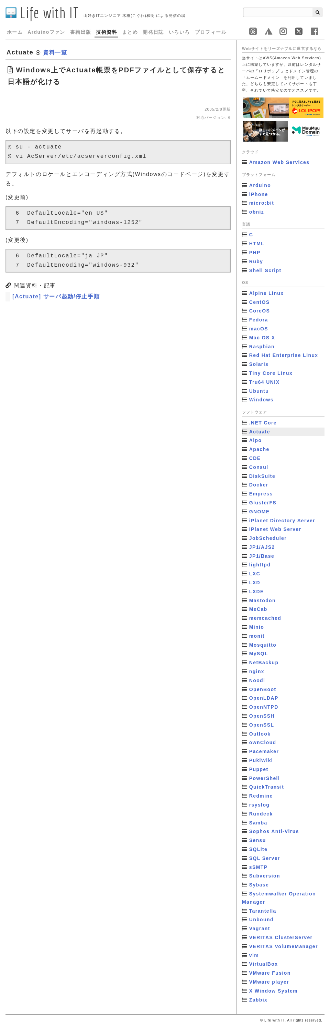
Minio (256, 627)
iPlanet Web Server (275, 529)
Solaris (259, 364)
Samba (258, 822)
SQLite (258, 849)
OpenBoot (262, 689)
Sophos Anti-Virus (274, 831)
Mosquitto (262, 645)
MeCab (258, 609)
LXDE (256, 591)
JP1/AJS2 (262, 547)
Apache (259, 449)
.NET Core (263, 422)
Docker (258, 485)
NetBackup (264, 662)
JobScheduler (268, 538)
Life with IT (42, 12)
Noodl (257, 680)
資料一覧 (55, 52)
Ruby (256, 261)
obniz (256, 212)
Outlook (260, 734)
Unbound (261, 919)
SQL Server (264, 858)
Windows (261, 399)
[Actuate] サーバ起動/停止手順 (56, 296)
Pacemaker (264, 751)
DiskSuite (262, 476)
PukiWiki (261, 760)
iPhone (258, 194)
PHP (255, 252)
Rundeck (261, 814)
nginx (256, 671)
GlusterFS (263, 502)
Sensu (257, 840)
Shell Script (265, 270)
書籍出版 (80, 32)
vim (254, 955)
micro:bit (261, 203)
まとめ (130, 32)
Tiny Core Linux (271, 373)
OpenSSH (262, 716)
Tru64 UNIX (264, 382)
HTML (256, 243)
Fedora (258, 319)
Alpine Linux (266, 293)
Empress (261, 493)
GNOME (259, 511)
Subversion (264, 876)
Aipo (255, 440)
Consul (258, 467)
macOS (258, 328)
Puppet (258, 769)
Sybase (259, 885)
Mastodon (262, 600)
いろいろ (179, 32)
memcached (265, 618)
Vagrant (259, 928)
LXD (254, 582)
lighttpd (260, 564)
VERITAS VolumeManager (283, 946)
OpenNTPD (263, 707)
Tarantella (262, 911)
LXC (254, 573)
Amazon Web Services (279, 162)
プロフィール (211, 32)
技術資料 (106, 32)
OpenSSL (261, 725)
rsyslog (259, 805)
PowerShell (264, 778)
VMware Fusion (270, 973)
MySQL (258, 653)
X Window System (273, 991)
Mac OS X (262, 337)
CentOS (259, 302)
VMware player (269, 982)
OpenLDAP (263, 698)
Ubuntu (259, 391)
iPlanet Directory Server (282, 520)
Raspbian (262, 346)
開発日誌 (153, 32)
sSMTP (258, 867)
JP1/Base (261, 556)
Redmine (261, 796)
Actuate (259, 431)
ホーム (15, 32)
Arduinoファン (46, 32)
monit (257, 636)
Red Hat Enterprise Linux (283, 355)
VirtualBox (263, 964)
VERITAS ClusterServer (281, 937)
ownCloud (262, 742)
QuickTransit (266, 787)
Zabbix (258, 1000)
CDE (255, 458)
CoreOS (259, 311)
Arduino (260, 185)
